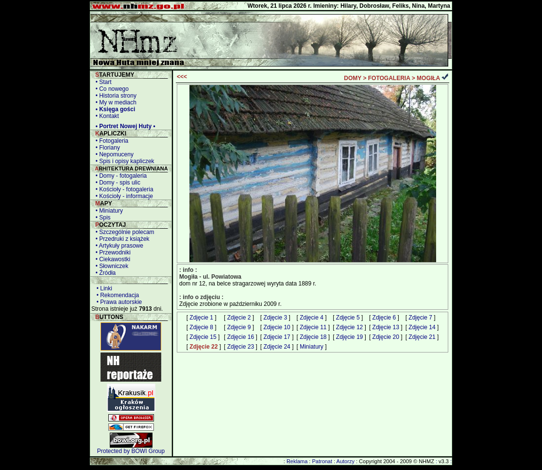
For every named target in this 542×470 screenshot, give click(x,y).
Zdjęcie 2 (239, 317)
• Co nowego (110, 88)
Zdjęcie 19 (349, 337)
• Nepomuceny (113, 154)
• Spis (101, 217)
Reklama (297, 461)
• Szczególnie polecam (123, 232)
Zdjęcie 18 (313, 337)
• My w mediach (114, 102)
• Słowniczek (110, 266)
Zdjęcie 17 (276, 337)
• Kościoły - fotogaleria (122, 189)
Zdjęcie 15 (202, 337)
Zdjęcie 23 (240, 346)
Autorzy (346, 461)
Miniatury (311, 346)
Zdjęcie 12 (349, 327)
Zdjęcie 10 (276, 327)
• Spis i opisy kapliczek (123, 161)
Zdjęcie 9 (239, 327)
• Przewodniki (111, 252)
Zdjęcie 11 (313, 327)
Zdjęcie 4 (311, 317)
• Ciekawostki (111, 259)
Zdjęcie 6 (384, 317)
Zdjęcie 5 (348, 317)
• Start (102, 82)
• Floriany (106, 147)
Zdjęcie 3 (275, 317)
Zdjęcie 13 (386, 327)
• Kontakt (105, 116)
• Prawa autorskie (117, 302)
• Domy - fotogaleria (119, 175)
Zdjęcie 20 (386, 337)
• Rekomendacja (116, 295)
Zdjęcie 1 (201, 317)
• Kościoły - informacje (122, 196)
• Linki (102, 288)
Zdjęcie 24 (276, 346)
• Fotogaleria (110, 140)
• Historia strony (114, 95)
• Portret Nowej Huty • (123, 126)
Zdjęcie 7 (420, 317)
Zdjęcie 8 (201, 327)
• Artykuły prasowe (117, 245)
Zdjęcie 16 (240, 337)
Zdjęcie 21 (421, 337)
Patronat (322, 461)
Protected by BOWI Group (131, 451)
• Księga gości (113, 109)
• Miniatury (107, 210)
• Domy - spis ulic (116, 182)
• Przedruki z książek (121, 238)
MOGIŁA (428, 78)
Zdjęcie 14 (421, 327)
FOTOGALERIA (389, 78)
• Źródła (104, 272)
